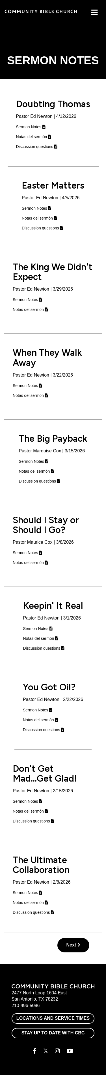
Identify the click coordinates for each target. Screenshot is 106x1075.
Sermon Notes (31, 127)
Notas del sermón (33, 136)
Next (73, 945)
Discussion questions (36, 146)
